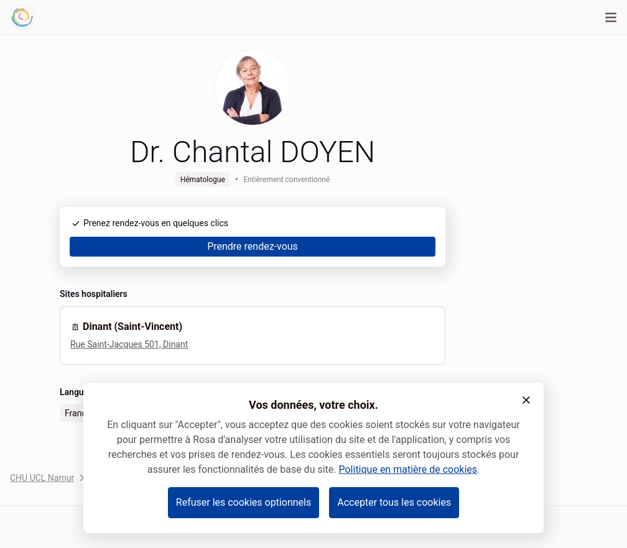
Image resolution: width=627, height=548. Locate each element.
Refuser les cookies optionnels (243, 502)
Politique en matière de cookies (407, 469)
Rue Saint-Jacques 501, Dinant (129, 344)
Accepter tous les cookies (394, 502)
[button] (526, 400)
